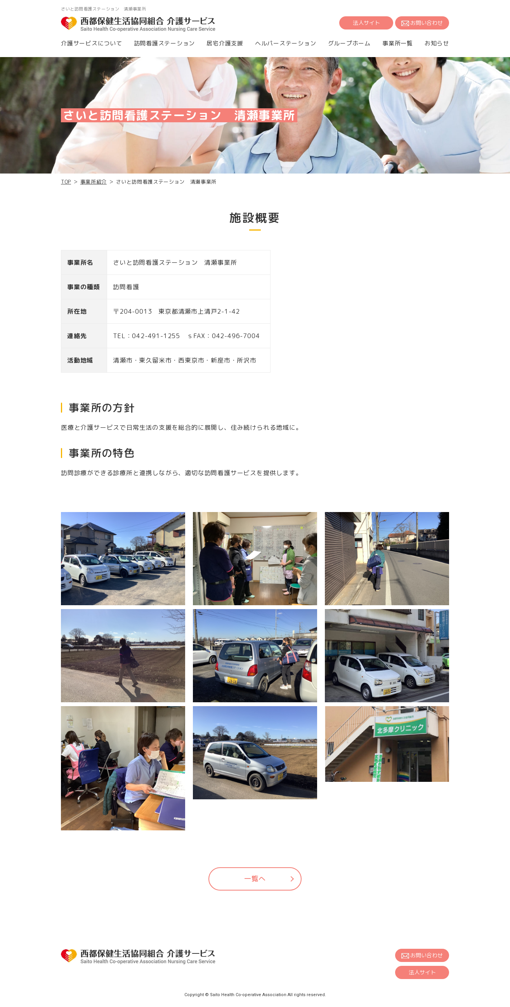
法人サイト (366, 22)
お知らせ (437, 43)
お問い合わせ (422, 22)
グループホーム (349, 43)
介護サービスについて (91, 43)
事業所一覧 (397, 43)
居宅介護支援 (224, 43)
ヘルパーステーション (285, 43)
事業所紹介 (93, 181)
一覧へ (255, 879)
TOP (66, 181)
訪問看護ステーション (164, 43)
